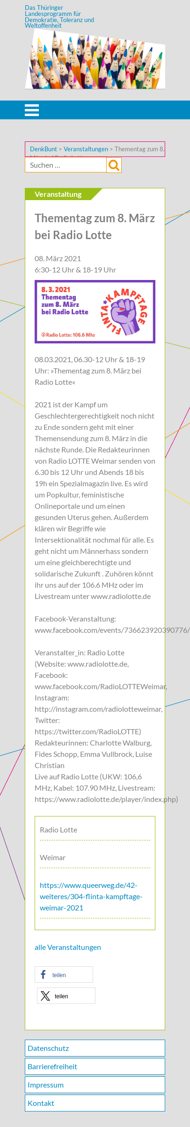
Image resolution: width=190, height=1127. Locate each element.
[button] (64, 974)
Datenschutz (48, 1047)
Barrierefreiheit (52, 1066)
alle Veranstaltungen (68, 946)
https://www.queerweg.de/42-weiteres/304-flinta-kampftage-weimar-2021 (91, 896)
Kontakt (41, 1102)
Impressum (46, 1084)
